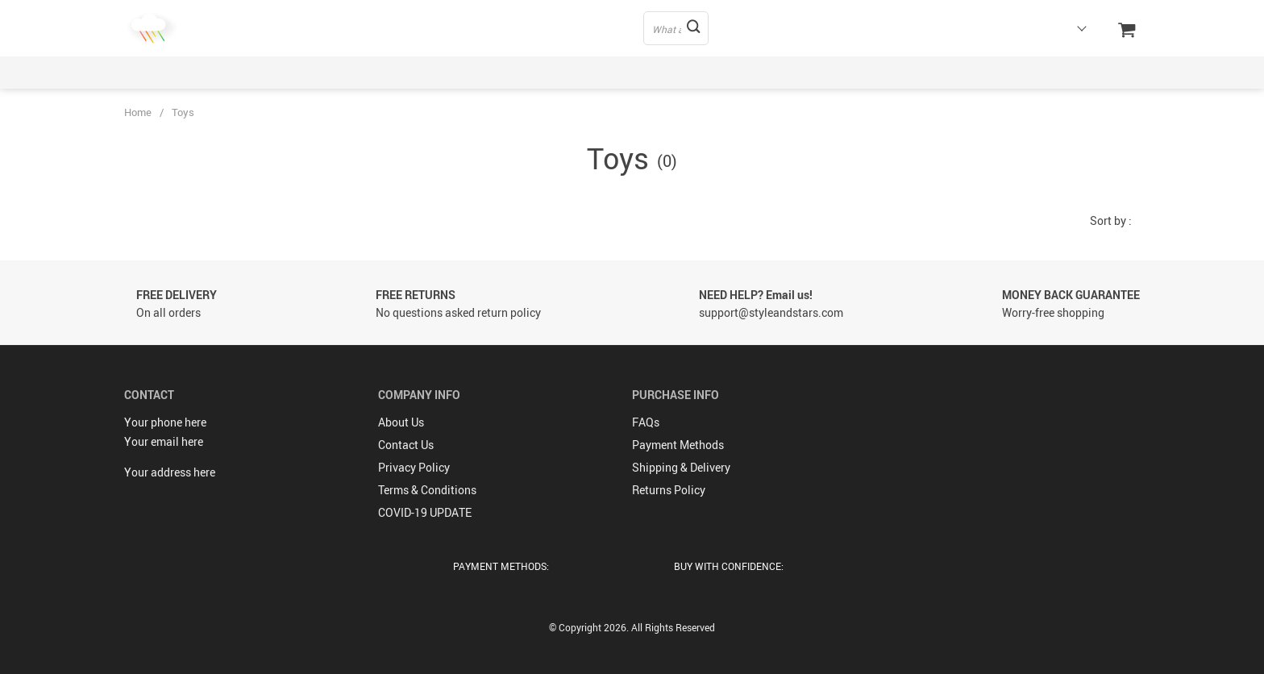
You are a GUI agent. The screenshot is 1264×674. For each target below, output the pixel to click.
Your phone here (165, 422)
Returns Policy (668, 489)
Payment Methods (678, 444)
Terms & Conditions (427, 489)
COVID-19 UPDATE (425, 512)
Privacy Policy (414, 467)
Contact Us (406, 444)
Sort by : (1111, 220)
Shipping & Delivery (681, 467)
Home (138, 112)
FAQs (645, 422)
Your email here (163, 441)
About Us (401, 422)
